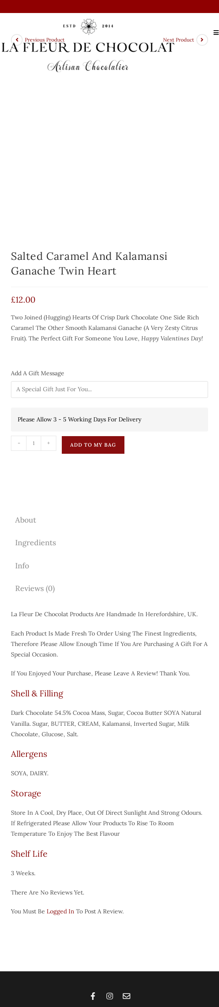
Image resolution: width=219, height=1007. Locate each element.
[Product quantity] (33, 261)
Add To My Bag (93, 262)
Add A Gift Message (38, 191)
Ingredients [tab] (35, 360)
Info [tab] (22, 383)
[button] (109, 919)
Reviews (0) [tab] (35, 406)
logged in (60, 729)
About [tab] (25, 338)
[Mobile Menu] (213, 33)
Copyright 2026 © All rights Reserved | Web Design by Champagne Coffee (109, 970)
